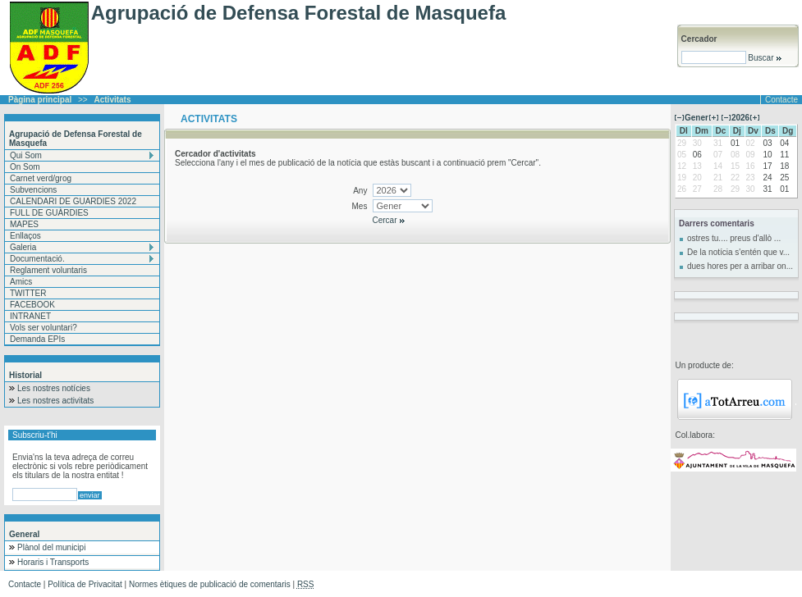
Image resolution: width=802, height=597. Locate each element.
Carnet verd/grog (40, 178)
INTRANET (30, 316)
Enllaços (25, 235)
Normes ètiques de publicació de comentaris (210, 584)
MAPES (24, 224)
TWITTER (28, 293)
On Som (25, 166)
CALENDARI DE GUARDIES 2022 (73, 201)
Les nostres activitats (55, 400)
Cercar (389, 220)
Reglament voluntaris (48, 270)
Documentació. (37, 258)
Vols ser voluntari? (43, 327)
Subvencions (33, 189)
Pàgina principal (39, 99)
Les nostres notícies (53, 388)
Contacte (781, 99)
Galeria (23, 247)
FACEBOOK (32, 304)
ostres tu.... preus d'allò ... (734, 238)
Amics (21, 281)
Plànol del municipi (51, 547)
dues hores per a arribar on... (740, 266)
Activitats (112, 99)
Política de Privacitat (85, 584)
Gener (696, 117)
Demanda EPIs (37, 339)
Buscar (764, 57)
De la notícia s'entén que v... (738, 252)
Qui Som (26, 155)
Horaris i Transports (53, 562)
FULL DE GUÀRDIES (49, 212)
